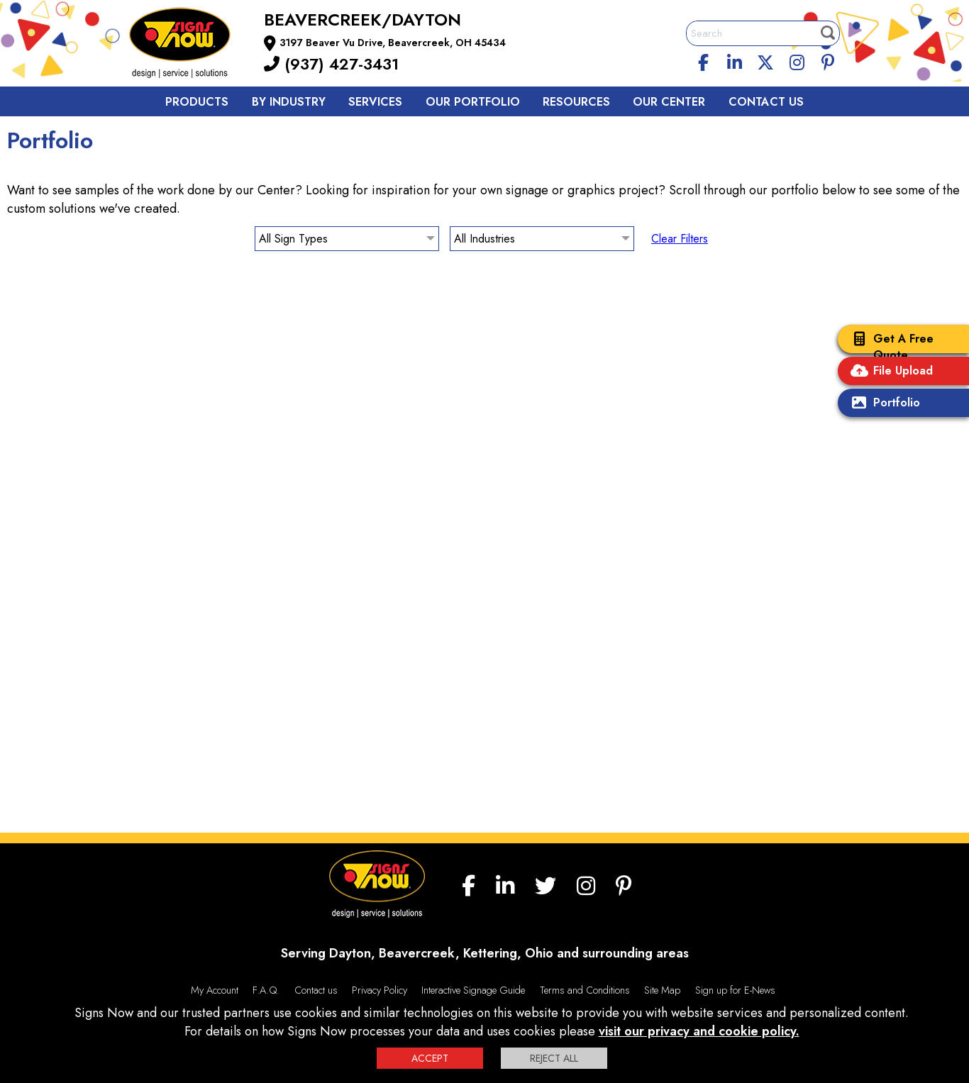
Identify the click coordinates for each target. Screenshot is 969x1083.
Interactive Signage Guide (473, 990)
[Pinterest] (828, 60)
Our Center (669, 102)
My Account (214, 990)
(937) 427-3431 (331, 63)
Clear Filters (679, 239)
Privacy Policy (379, 990)
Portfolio (882, 403)
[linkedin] (735, 60)
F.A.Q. (266, 990)
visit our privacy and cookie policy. (699, 1031)
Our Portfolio (473, 102)
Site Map (662, 990)
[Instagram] (797, 60)
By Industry (289, 102)
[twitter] (765, 60)
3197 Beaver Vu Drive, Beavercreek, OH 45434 (392, 42)
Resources (576, 102)
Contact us (766, 102)
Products (196, 102)
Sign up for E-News (735, 990)
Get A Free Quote (889, 347)
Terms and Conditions (585, 990)
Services (375, 102)
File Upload (889, 372)
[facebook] (704, 60)
